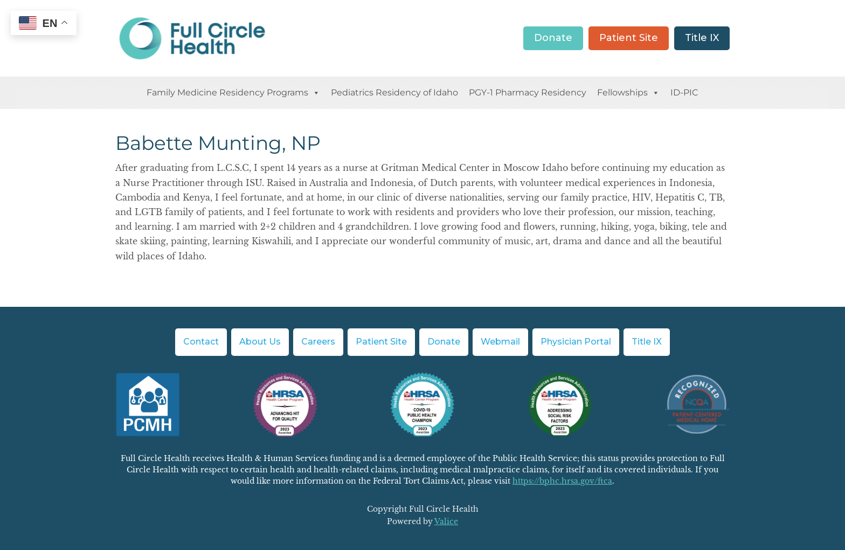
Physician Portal (576, 341)
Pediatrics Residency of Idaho (394, 92)
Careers (318, 341)
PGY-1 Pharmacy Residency (527, 92)
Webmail (500, 341)
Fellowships (628, 93)
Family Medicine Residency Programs (233, 93)
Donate (553, 38)
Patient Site (628, 38)
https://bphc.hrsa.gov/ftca (562, 481)
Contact (201, 341)
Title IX (702, 38)
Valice (446, 521)
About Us (260, 341)
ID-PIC (684, 92)
